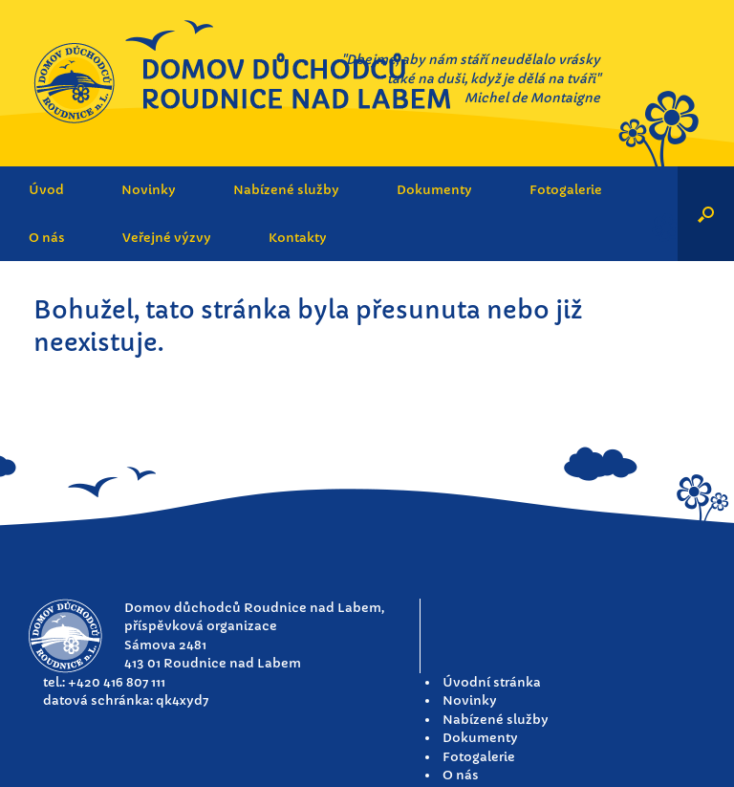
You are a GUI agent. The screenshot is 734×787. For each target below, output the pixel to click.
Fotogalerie (565, 190)
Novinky (148, 190)
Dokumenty (434, 190)
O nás (47, 238)
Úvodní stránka (492, 682)
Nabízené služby (286, 190)
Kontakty (298, 238)
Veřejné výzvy (166, 238)
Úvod (46, 190)
